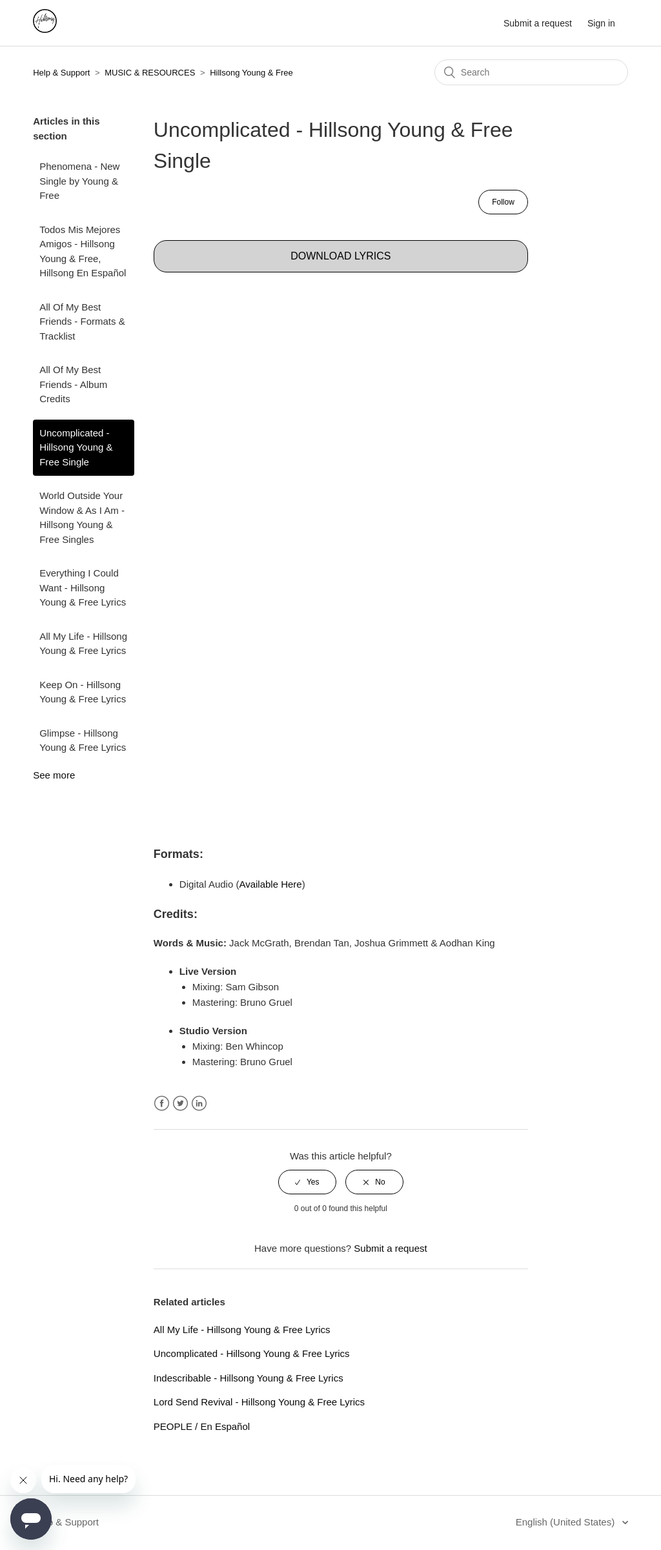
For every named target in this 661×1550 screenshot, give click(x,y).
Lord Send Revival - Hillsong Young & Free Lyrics (259, 1401)
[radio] (307, 1182)
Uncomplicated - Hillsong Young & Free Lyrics (252, 1353)
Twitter (180, 1104)
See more (54, 775)
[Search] (531, 72)
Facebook (162, 1104)
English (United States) (567, 1521)
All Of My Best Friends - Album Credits (73, 384)
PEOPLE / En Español (202, 1426)
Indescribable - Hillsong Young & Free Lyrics (248, 1377)
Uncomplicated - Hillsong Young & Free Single (75, 447)
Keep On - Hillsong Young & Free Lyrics (82, 692)
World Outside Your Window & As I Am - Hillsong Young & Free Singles (82, 517)
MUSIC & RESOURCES (150, 72)
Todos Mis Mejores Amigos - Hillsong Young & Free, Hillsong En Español (82, 251)
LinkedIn (199, 1104)
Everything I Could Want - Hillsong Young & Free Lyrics (82, 587)
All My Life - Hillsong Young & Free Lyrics (83, 644)
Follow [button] (503, 202)
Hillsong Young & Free (251, 72)
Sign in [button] (601, 23)
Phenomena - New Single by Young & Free (79, 181)
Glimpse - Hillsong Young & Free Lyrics (82, 740)
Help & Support (61, 72)
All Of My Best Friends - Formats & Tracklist (82, 321)
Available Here (270, 884)
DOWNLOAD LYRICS (340, 255)
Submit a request (537, 23)
